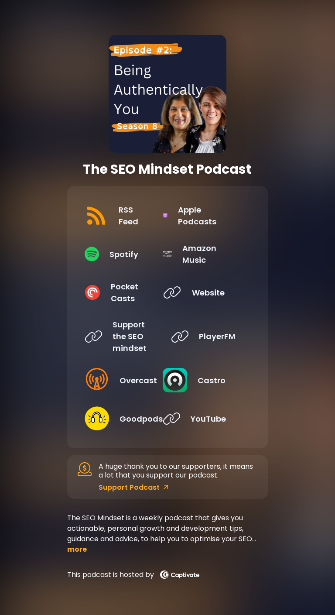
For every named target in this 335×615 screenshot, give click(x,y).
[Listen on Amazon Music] (207, 254)
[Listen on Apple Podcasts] (207, 215)
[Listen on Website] (207, 292)
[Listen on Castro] (207, 380)
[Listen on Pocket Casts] (121, 292)
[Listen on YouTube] (207, 418)
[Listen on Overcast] (121, 380)
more (77, 549)
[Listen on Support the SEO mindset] (121, 336)
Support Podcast (133, 487)
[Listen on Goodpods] (121, 418)
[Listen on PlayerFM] (207, 336)
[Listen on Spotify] (121, 254)
